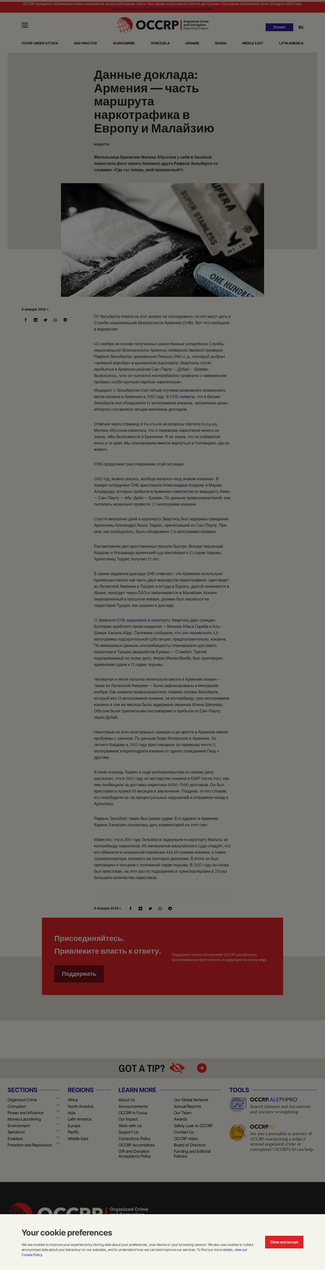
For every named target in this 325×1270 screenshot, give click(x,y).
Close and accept (284, 1242)
